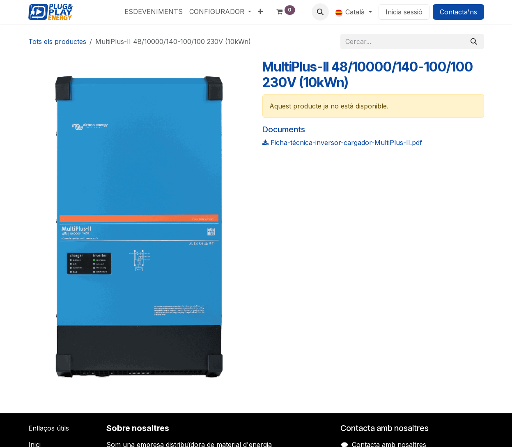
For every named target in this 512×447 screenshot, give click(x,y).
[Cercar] (474, 41)
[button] (320, 12)
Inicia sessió (404, 12)
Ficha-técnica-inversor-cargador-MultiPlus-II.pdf (342, 142)
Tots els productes (57, 41)
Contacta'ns (458, 12)
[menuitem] (153, 11)
